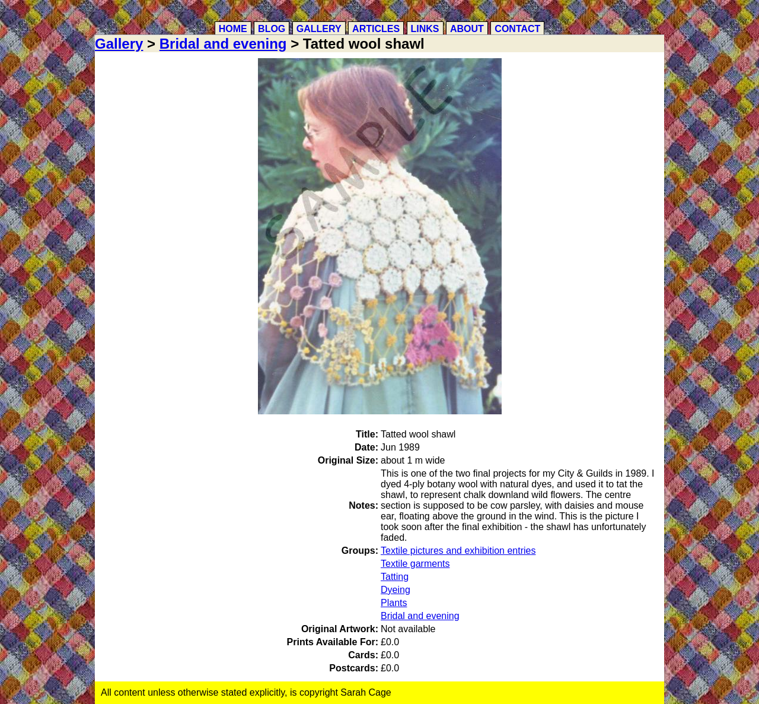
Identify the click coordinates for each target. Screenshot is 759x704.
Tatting (395, 577)
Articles (376, 29)
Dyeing (395, 590)
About (467, 29)
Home (233, 29)
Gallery (319, 29)
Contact (517, 29)
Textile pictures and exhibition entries (458, 551)
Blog (271, 29)
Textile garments (415, 564)
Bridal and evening (223, 44)
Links (425, 29)
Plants (394, 603)
